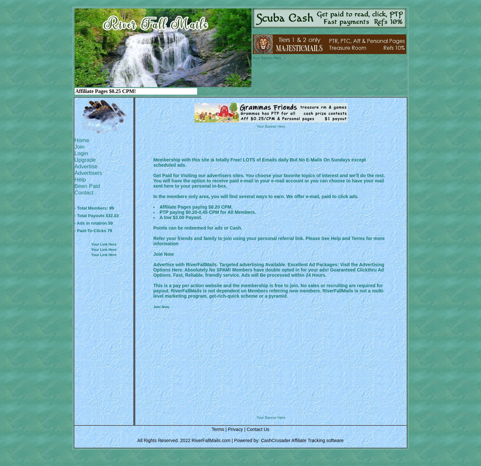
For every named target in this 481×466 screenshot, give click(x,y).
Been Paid (87, 186)
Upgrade (85, 160)
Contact (84, 193)
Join (79, 147)
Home (81, 140)
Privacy (235, 429)
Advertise (86, 166)
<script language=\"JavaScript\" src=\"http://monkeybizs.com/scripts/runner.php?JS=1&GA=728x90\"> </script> (271, 399)
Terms (218, 429)
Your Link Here (103, 244)
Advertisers (88, 173)
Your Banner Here (267, 58)
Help (80, 180)
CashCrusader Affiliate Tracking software (302, 440)
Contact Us (258, 429)
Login (81, 153)
